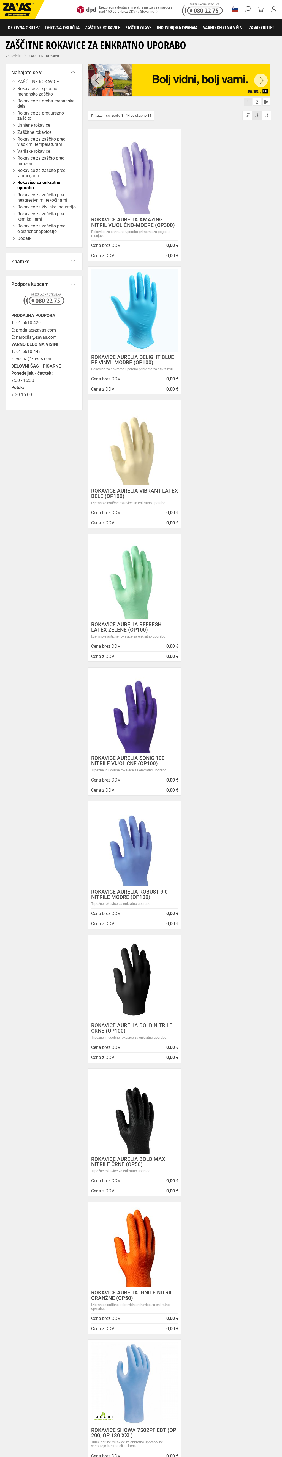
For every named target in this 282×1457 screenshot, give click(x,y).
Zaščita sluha (102, 1423)
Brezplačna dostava (35, 1168)
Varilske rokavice (151, 1399)
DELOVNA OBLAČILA (62, 27)
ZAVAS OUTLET (261, 27)
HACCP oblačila (117, 1387)
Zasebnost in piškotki (110, 1252)
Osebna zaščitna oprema (61, 1435)
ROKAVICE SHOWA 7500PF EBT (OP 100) (128, 1041)
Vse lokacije (21, 1316)
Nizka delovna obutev (52, 1369)
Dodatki (159, 1381)
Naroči (247, 1421)
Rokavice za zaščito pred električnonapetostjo (41, 228)
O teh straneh (102, 1285)
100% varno (175, 1163)
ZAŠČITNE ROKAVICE (102, 27)
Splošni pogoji (103, 1238)
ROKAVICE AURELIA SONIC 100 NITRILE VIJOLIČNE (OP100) (128, 499)
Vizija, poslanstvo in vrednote (117, 1299)
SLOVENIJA (21, 1325)
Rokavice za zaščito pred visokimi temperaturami (41, 142)
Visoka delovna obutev (138, 1369)
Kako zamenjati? (105, 1168)
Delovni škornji (14, 1375)
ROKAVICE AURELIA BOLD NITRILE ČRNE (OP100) (131, 633)
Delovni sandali (170, 1369)
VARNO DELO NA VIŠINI (223, 27)
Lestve (88, 1435)
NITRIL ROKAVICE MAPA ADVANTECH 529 (120, 904)
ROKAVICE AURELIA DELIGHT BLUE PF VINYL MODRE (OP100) (224, 223)
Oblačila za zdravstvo (185, 1381)
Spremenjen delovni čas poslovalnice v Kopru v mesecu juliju (183, 1282)
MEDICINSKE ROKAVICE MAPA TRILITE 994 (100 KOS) (222, 1041)
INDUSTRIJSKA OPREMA (177, 27)
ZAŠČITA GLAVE (138, 27)
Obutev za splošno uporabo (86, 1375)
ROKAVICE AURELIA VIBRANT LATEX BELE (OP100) (126, 366)
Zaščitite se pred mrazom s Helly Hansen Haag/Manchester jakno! (184, 1343)
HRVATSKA (20, 1334)
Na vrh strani (262, 1449)
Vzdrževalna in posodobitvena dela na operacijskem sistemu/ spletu (183, 1266)
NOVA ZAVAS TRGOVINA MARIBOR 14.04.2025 (177, 1241)
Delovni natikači (198, 1369)
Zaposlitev (99, 1292)
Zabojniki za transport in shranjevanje (72, 1429)
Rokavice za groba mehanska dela (46, 103)
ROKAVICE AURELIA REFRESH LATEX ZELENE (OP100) (221, 366)
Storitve (96, 1278)
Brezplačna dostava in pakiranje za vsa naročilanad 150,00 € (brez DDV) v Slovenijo (125, 9)
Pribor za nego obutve (45, 1375)
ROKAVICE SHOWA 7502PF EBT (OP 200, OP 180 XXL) (223, 766)
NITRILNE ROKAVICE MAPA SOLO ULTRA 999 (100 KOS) (225, 904)
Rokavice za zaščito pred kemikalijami (41, 216)
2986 (246, 1164)
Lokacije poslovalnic (109, 1265)
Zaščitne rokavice (45, 1399)
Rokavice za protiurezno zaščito (40, 115)
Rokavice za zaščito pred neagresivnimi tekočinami (42, 197)
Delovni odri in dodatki (114, 1435)
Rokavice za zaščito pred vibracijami (41, 173)
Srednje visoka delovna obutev (94, 1369)
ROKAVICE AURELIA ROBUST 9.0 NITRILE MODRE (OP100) (224, 499)
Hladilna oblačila (52, 1387)
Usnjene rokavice (15, 1399)
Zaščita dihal (78, 1423)
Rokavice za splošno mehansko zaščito (37, 91)
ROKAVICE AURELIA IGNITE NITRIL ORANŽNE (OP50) (132, 766)
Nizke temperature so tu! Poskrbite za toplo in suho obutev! (178, 1315)
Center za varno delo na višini (117, 1272)
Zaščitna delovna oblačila (130, 1381)
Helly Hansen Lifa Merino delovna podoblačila (177, 1330)
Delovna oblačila (51, 1381)
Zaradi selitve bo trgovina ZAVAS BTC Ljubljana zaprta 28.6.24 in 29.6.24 (181, 1299)
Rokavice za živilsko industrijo (105, 1411)
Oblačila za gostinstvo (19, 1387)
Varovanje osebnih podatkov (117, 1245)
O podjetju (102, 1232)
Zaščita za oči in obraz (48, 1423)
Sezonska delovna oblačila (87, 1381)
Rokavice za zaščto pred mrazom (40, 160)
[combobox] (264, 1096)
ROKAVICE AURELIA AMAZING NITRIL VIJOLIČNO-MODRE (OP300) (127, 225)
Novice (161, 1232)
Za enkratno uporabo (85, 1387)
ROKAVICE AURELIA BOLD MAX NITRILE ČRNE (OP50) (223, 633)
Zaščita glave (126, 1423)
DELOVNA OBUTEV (23, 27)
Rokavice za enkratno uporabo (38, 185)
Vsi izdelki (13, 56)
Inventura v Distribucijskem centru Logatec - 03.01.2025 (180, 1252)
